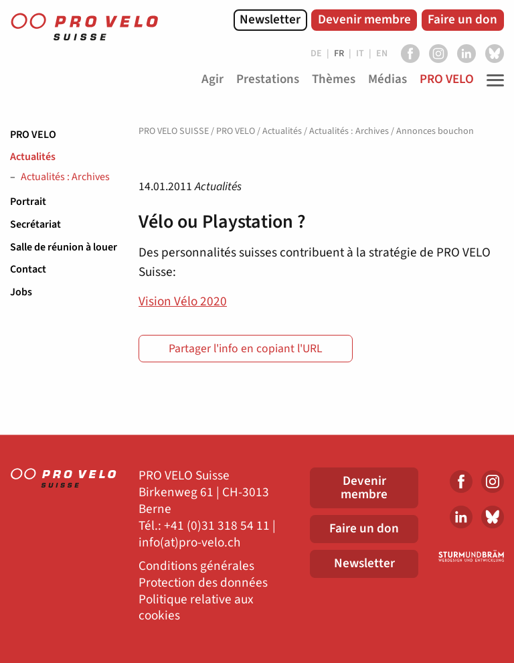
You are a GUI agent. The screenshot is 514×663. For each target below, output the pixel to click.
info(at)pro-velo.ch (189, 542)
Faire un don (462, 19)
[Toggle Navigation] (492, 80)
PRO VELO (33, 134)
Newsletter (270, 19)
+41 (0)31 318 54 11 (217, 526)
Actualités (33, 156)
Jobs (21, 292)
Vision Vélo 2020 (183, 301)
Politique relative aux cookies (196, 608)
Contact (28, 269)
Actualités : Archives (65, 177)
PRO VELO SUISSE (174, 131)
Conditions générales (196, 566)
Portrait (28, 201)
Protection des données (203, 583)
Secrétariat (35, 224)
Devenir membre (364, 19)
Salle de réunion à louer (63, 247)
